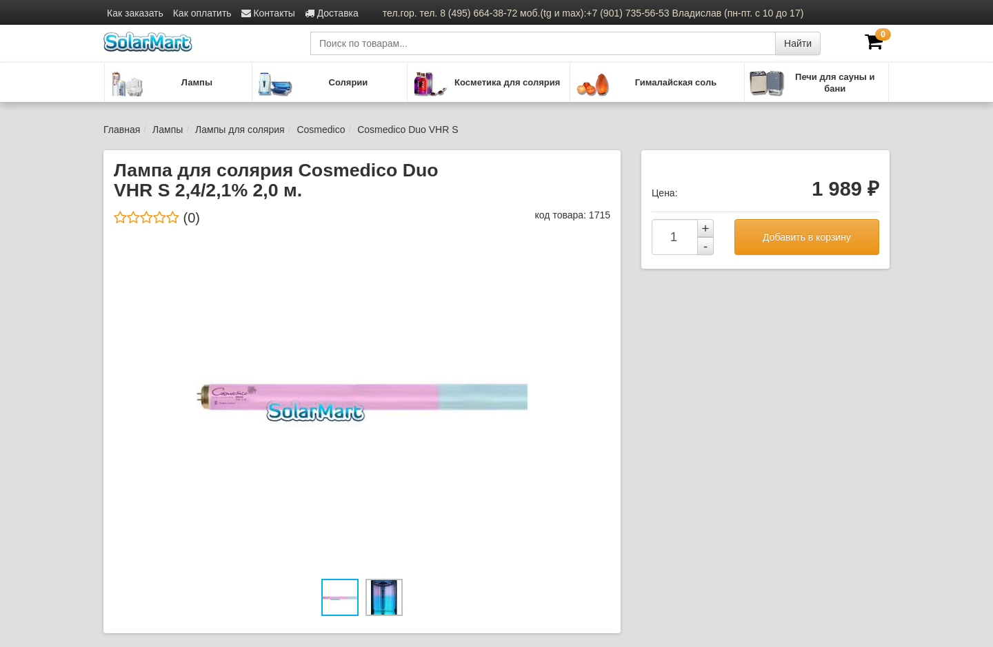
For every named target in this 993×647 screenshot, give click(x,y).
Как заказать (135, 13)
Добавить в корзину (807, 237)
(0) (157, 217)
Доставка (332, 13)
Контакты (268, 13)
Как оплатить (202, 13)
